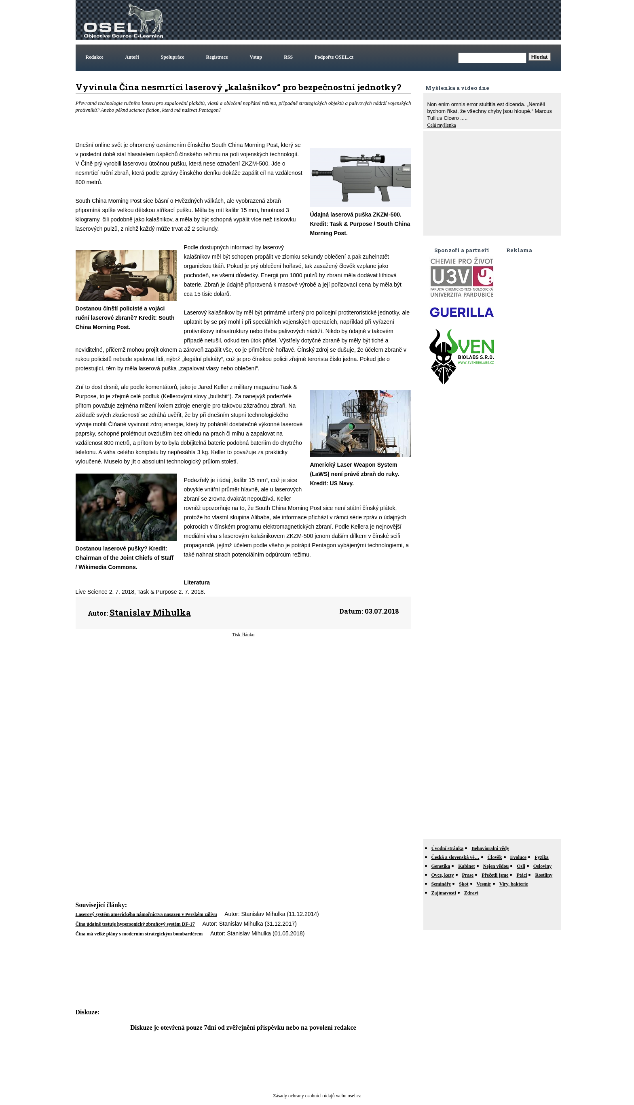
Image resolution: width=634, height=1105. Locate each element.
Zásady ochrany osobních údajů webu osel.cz (317, 1096)
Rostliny (543, 875)
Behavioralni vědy (490, 848)
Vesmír (484, 884)
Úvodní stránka (447, 848)
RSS (288, 57)
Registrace (217, 57)
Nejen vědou (496, 866)
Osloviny (542, 866)
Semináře (441, 884)
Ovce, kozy (442, 875)
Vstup (256, 57)
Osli (521, 866)
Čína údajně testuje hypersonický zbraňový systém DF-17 (135, 924)
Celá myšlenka (441, 125)
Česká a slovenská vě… (455, 857)
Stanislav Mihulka (150, 612)
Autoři (132, 57)
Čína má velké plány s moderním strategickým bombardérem (139, 934)
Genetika (440, 866)
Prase (468, 875)
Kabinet (466, 866)
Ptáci (521, 875)
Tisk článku (243, 635)
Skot (463, 884)
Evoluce (518, 857)
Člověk (495, 857)
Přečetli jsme (495, 875)
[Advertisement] (412, 20)
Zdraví (471, 893)
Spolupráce (172, 57)
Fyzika (542, 857)
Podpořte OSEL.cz (334, 57)
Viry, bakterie (513, 884)
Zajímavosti (443, 893)
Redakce (95, 57)
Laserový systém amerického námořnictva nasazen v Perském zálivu (146, 914)
